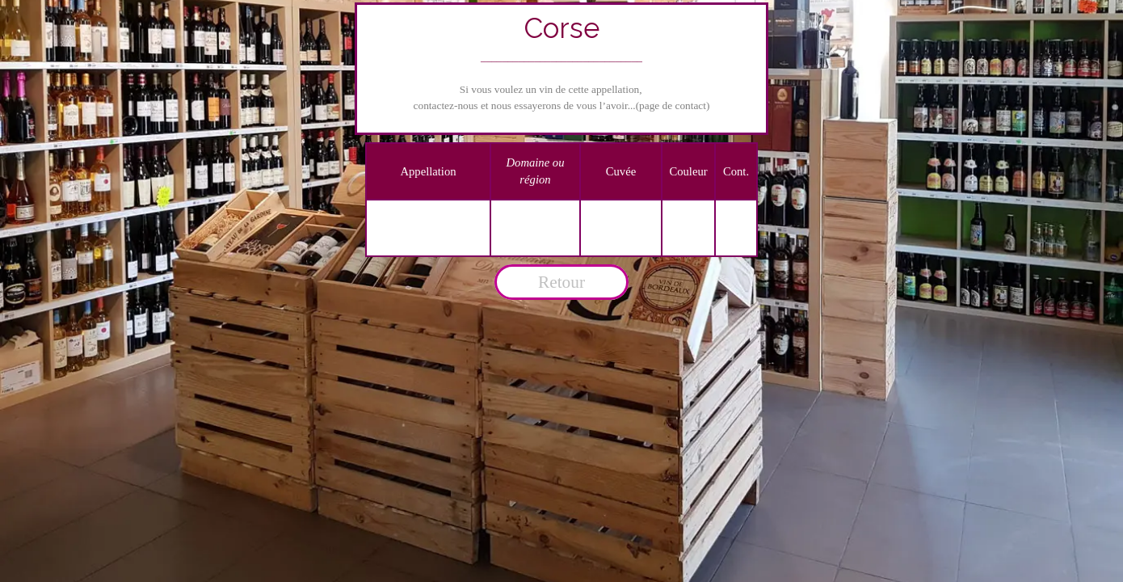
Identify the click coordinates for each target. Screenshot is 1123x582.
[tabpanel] (562, 68)
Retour (561, 282)
